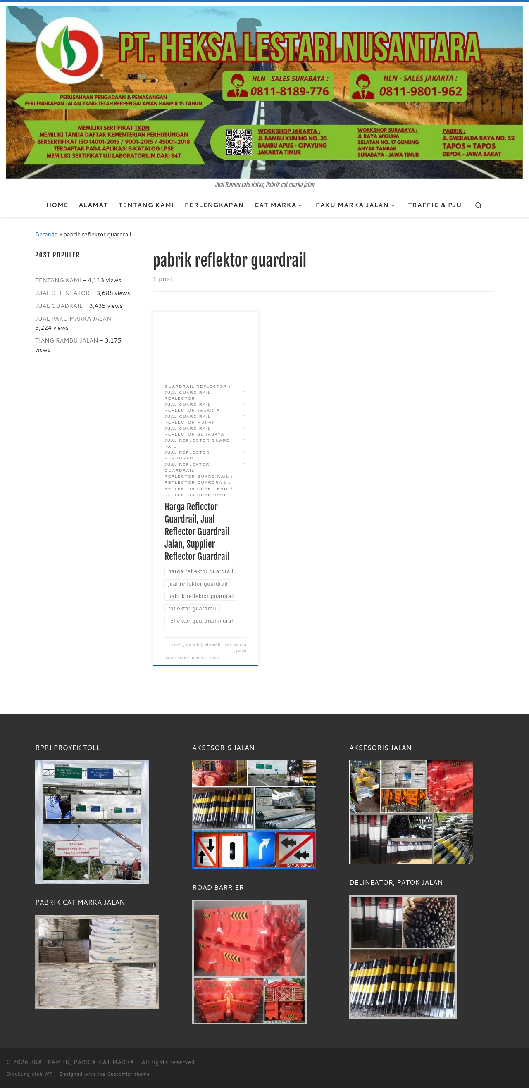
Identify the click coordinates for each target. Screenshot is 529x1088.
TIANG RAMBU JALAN (66, 340)
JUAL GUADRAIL (59, 305)
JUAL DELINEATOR (62, 292)
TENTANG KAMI (58, 280)
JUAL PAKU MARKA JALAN (73, 318)
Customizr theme (128, 1074)
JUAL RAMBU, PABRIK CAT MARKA (82, 1062)
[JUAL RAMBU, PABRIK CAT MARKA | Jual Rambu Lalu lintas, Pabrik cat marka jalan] (264, 91)
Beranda (46, 234)
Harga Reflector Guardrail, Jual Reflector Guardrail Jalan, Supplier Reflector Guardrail (196, 531)
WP (48, 1074)
